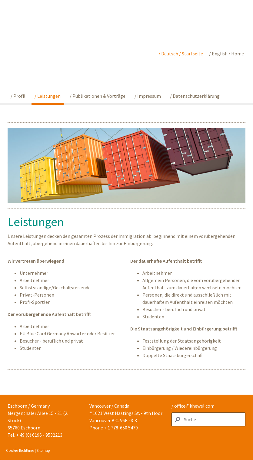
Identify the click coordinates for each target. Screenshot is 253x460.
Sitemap (43, 450)
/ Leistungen (48, 96)
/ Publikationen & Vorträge (97, 96)
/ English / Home (226, 54)
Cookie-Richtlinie (20, 450)
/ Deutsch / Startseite (180, 54)
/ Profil (18, 96)
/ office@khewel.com (193, 406)
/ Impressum (148, 96)
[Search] (208, 419)
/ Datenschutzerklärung (195, 96)
